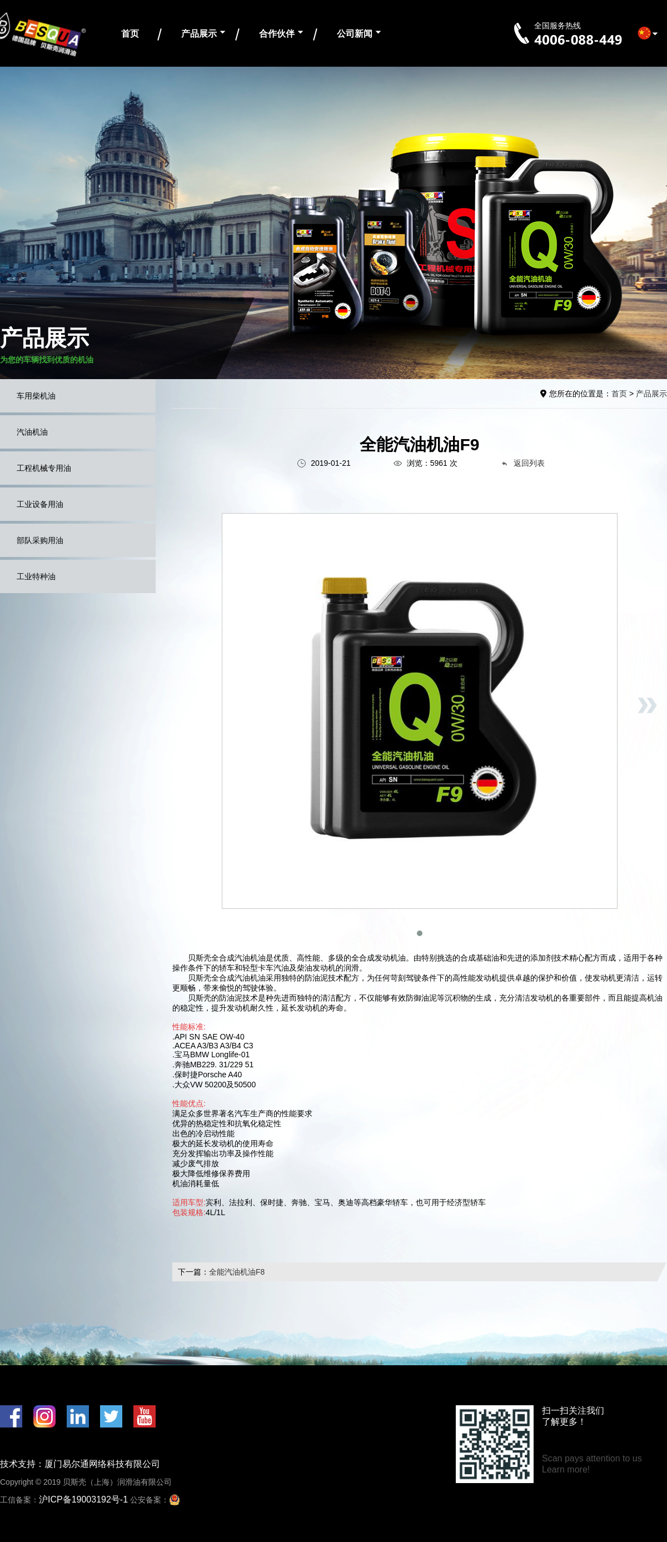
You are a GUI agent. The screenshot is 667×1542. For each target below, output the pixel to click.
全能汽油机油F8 (237, 1271)
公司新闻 (354, 33)
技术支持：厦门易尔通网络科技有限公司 (80, 1464)
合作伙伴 (277, 33)
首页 (130, 33)
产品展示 (199, 33)
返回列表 (522, 463)
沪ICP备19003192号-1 (83, 1499)
